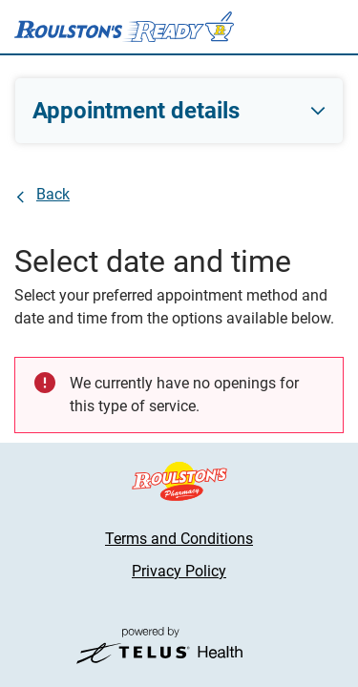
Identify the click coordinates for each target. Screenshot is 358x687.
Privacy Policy (179, 571)
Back (53, 194)
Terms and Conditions (179, 539)
